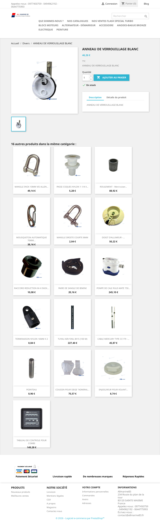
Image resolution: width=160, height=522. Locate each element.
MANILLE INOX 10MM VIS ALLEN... (31, 186)
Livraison (51, 492)
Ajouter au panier (111, 78)
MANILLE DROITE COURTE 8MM (72, 237)
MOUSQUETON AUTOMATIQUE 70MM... (31, 239)
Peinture (62, 29)
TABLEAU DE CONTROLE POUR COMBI (32, 442)
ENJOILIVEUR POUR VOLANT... (113, 389)
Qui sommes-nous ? (51, 21)
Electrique (46, 29)
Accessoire (106, 25)
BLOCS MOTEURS (48, 25)
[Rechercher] (130, 16)
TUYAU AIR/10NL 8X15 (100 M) (72, 338)
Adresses (86, 503)
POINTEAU (31, 389)
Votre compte (91, 487)
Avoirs (85, 499)
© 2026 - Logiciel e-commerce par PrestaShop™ (80, 518)
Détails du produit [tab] (116, 97)
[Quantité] (85, 77)
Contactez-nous (54, 511)
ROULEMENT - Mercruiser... (113, 186)
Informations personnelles (95, 491)
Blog (146, 3)
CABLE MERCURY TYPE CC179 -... (113, 338)
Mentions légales (55, 495)
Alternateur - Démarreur (79, 25)
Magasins (51, 507)
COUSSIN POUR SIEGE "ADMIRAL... (72, 389)
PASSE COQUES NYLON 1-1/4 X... (72, 186)
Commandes (88, 495)
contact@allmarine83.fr (131, 515)
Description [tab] (95, 97)
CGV (49, 499)
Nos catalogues (77, 21)
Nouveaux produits (20, 492)
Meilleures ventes (20, 495)
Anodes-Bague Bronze (131, 25)
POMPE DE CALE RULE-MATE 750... (113, 288)
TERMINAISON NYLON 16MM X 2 (31, 338)
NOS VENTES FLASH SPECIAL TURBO (112, 21)
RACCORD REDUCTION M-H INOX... (31, 288)
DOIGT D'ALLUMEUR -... (113, 237)
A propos (51, 503)
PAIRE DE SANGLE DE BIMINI (72, 288)
